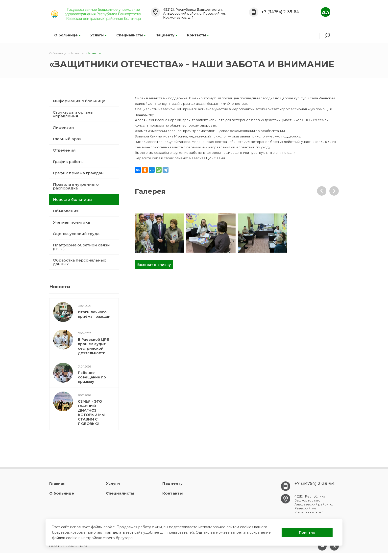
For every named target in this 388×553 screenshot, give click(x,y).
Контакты (198, 35)
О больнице (67, 35)
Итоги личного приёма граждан (94, 314)
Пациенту (166, 35)
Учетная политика (71, 222)
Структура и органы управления (73, 114)
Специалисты (131, 35)
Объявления (66, 211)
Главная (57, 483)
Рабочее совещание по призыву (92, 377)
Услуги (98, 35)
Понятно (307, 532)
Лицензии (63, 127)
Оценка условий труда (76, 233)
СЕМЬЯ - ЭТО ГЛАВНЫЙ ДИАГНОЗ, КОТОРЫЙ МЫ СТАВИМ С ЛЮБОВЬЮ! (91, 412)
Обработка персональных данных (79, 262)
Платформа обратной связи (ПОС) (81, 247)
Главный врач (67, 138)
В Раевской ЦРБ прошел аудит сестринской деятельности (93, 346)
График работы (68, 161)
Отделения (64, 150)
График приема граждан (78, 173)
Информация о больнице (79, 101)
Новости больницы (72, 199)
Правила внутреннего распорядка (76, 186)
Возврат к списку (154, 265)
